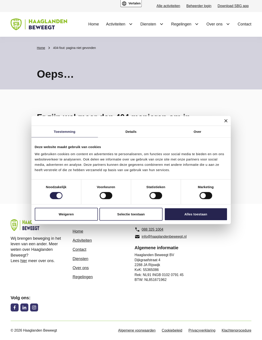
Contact (244, 24)
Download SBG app (233, 6)
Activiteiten (115, 24)
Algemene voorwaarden (136, 330)
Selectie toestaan (131, 214)
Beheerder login (199, 6)
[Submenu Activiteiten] (130, 24)
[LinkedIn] (24, 307)
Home (93, 24)
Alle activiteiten (168, 6)
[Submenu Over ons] (228, 24)
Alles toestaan (195, 214)
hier (23, 261)
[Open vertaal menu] (131, 3)
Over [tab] (197, 131)
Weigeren (66, 214)
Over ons (214, 24)
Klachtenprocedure (236, 330)
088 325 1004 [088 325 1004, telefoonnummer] (149, 229)
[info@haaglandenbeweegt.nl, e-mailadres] (162, 236)
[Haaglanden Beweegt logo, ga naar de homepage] (39, 24)
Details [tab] (131, 131)
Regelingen (181, 24)
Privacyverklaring (201, 330)
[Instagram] (34, 307)
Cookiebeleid (172, 330)
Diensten (148, 24)
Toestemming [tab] (65, 131)
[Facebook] (15, 307)
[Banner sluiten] (225, 120)
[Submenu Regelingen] (196, 24)
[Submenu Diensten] (161, 24)
